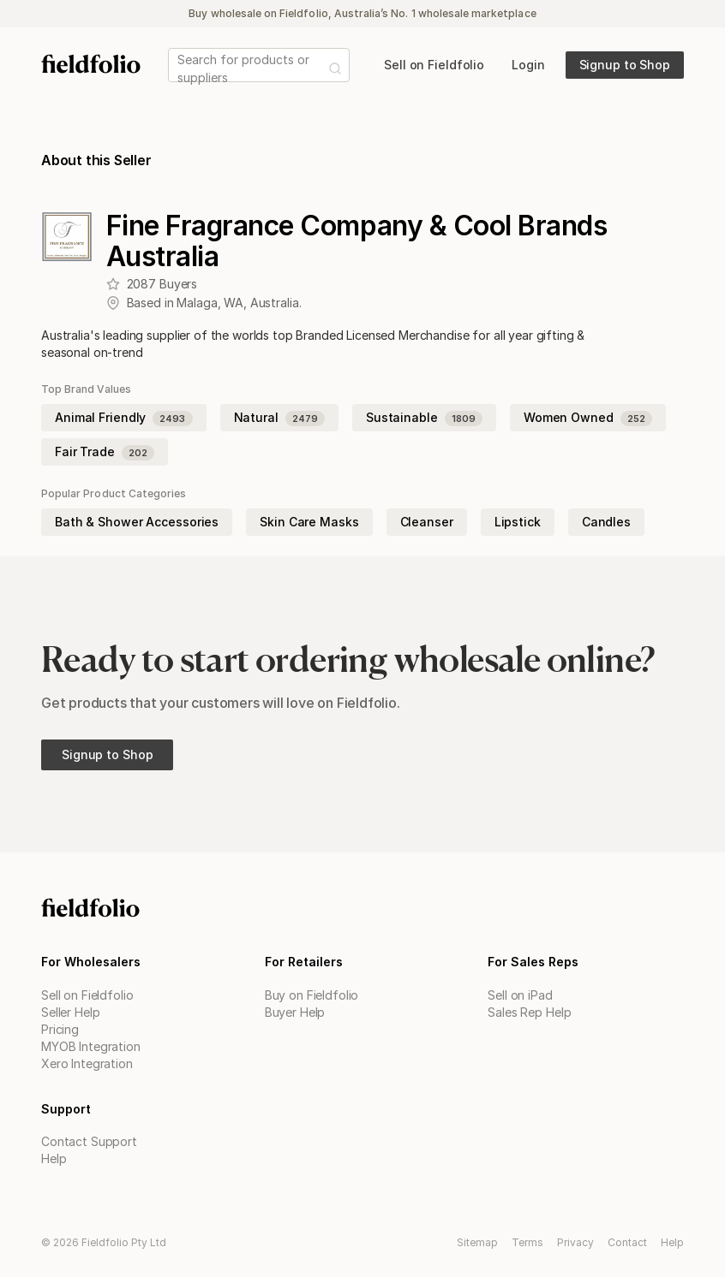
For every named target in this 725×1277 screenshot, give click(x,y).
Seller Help (70, 1012)
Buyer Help (295, 1012)
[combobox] (179, 69)
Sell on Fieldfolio (87, 995)
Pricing (60, 1029)
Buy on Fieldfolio (312, 995)
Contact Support (89, 1141)
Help (53, 1158)
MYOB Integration (91, 1046)
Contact (627, 1242)
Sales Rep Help (529, 1012)
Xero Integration (87, 1063)
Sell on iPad (520, 995)
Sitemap (477, 1242)
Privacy (575, 1242)
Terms (527, 1242)
